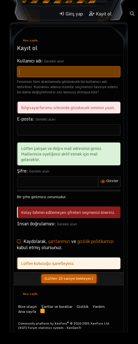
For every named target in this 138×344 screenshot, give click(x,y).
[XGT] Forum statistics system (49, 327)
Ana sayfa (27, 311)
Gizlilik (82, 306)
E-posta (25, 118)
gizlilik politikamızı (95, 241)
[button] (47, 13)
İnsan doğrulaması (35, 223)
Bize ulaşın (27, 306)
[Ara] (132, 13)
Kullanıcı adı (29, 60)
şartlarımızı (59, 241)
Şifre (21, 170)
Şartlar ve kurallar (56, 306)
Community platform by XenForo (64, 323)
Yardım (99, 306)
